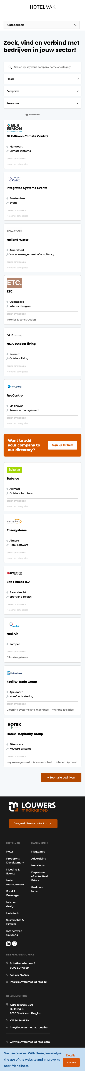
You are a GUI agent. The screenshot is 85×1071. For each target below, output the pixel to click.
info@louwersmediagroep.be (29, 1028)
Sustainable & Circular (15, 922)
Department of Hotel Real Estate (42, 880)
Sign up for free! (62, 445)
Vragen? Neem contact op (31, 823)
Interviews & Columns (14, 933)
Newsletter (41, 869)
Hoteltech (12, 913)
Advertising (41, 862)
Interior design (11, 904)
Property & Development (15, 860)
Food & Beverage (12, 893)
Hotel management (15, 882)
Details (69, 1054)
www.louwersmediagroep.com (30, 1042)
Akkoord (69, 1062)
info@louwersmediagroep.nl (28, 982)
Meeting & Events (13, 871)
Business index (40, 892)
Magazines (41, 855)
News (9, 852)
